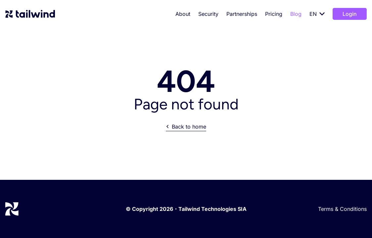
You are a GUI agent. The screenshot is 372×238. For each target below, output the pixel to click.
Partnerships (241, 14)
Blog (296, 14)
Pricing (273, 14)
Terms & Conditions (342, 209)
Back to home (186, 126)
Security (208, 14)
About (182, 14)
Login (350, 14)
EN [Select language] (317, 14)
